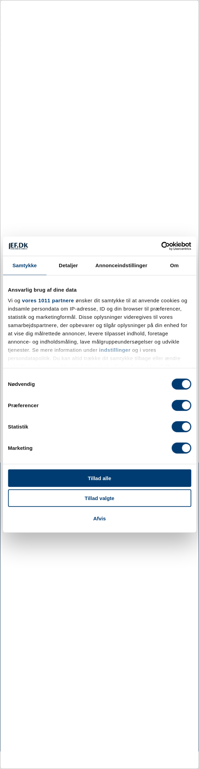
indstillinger (115, 350)
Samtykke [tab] (24, 265)
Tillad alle (99, 478)
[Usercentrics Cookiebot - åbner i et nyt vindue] (161, 246)
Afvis (99, 518)
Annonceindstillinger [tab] (121, 265)
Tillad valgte (99, 498)
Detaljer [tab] (68, 265)
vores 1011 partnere (48, 300)
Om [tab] (174, 265)
